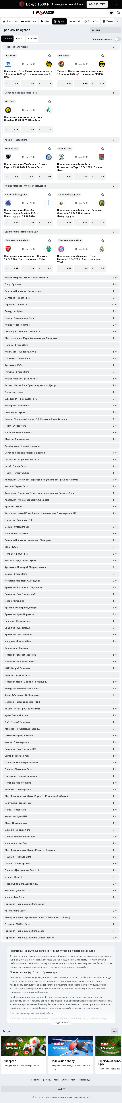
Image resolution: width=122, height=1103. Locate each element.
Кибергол (10, 1061)
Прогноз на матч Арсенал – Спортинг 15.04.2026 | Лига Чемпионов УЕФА (26, 258)
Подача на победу (63, 1061)
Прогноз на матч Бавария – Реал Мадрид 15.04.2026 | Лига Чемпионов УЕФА (79, 259)
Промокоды (85, 1080)
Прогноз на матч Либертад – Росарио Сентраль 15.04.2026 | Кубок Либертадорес (79, 213)
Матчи (74, 1080)
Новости (35, 1080)
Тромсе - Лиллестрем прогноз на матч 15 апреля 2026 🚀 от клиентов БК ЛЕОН (81, 73)
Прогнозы (46, 1080)
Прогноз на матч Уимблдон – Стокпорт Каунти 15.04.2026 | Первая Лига (27, 166)
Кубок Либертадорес (16, 194)
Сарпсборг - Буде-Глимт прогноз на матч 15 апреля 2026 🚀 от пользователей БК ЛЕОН (28, 74)
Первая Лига (11, 148)
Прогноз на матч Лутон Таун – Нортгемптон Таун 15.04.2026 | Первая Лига (79, 167)
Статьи (65, 1080)
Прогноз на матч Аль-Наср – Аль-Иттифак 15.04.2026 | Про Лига (23, 119)
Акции (57, 1080)
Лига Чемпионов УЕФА (17, 240)
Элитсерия (10, 55)
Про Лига (10, 101)
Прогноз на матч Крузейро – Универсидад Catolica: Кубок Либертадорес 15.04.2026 (21, 213)
